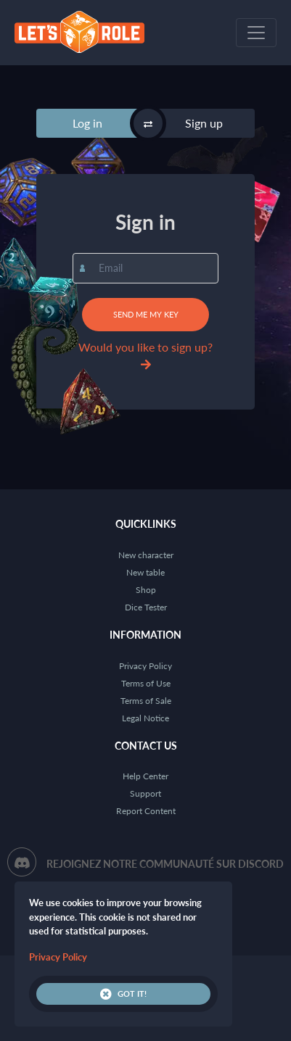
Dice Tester (146, 607)
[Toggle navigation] (256, 32)
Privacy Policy (145, 665)
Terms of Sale (145, 700)
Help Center (145, 776)
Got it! (123, 994)
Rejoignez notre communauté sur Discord (165, 864)
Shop (146, 589)
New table (145, 572)
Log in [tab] (87, 123)
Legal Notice (145, 718)
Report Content (146, 810)
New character (145, 554)
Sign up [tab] (204, 123)
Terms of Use (146, 683)
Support (145, 793)
